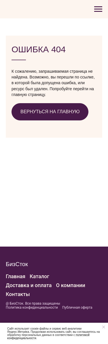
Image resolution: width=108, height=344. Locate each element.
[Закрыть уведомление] (104, 327)
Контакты (18, 294)
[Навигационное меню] (98, 9)
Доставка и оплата (29, 285)
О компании (70, 285)
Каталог (39, 276)
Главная (15, 276)
